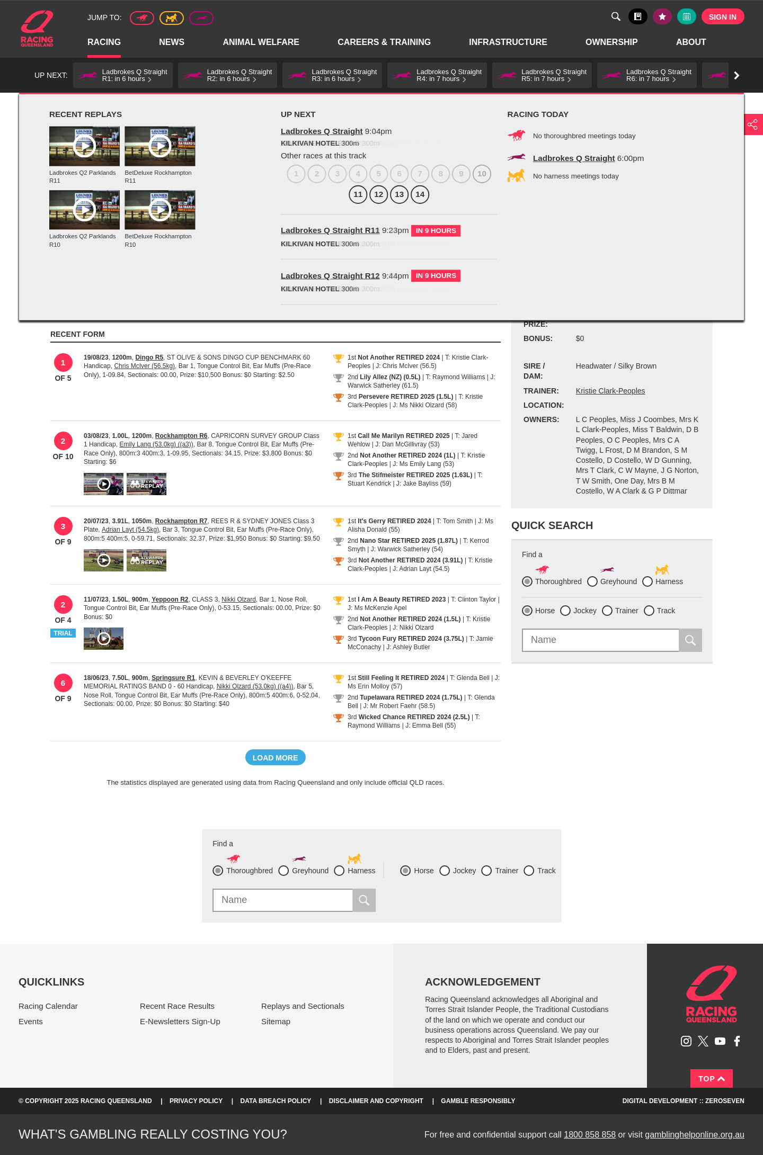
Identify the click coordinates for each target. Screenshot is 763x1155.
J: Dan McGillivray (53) (407, 444)
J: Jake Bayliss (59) (423, 483)
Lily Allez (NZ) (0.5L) (390, 377)
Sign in (723, 17)
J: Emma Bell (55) (430, 725)
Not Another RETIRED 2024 (399, 357)
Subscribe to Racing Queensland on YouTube (720, 1041)
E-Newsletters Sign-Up (180, 1021)
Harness (172, 18)
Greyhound (201, 18)
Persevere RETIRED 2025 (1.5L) (406, 396)
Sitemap (275, 1021)
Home (37, 28)
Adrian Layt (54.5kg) (130, 529)
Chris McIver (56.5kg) (144, 366)
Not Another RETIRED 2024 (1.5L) (410, 619)
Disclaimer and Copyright (376, 1101)
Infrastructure (508, 42)
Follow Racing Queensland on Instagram (686, 1041)
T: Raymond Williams (455, 377)
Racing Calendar (48, 1005)
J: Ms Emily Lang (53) (423, 464)
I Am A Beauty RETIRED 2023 (402, 599)
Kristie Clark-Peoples (610, 391)
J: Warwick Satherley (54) (407, 549)
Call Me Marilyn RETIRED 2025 (403, 436)
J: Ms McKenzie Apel (377, 608)
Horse (545, 610)
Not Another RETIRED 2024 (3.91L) (411, 560)
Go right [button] (737, 75)
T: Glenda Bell (470, 678)
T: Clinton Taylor (473, 599)
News (172, 42)
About (692, 42)
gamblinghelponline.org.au (694, 1134)
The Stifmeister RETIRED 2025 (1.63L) (416, 475)
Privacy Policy (196, 1101)
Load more (275, 758)
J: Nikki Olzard (413, 627)
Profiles (90, 104)
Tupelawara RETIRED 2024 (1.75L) (411, 697)
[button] (123, 75)
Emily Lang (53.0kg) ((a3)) (156, 444)
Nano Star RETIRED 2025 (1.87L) (409, 540)
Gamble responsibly (478, 1101)
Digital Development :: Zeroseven (683, 1101)
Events (31, 1021)
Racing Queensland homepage (711, 994)
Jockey (585, 610)
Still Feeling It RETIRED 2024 (401, 678)
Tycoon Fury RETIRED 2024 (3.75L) (411, 638)
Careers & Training (384, 42)
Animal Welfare (261, 42)
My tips (662, 16)
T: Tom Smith (454, 521)
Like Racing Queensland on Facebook (737, 1041)
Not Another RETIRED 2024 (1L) (407, 455)
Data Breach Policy (276, 1101)
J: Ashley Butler (408, 647)
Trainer (626, 610)
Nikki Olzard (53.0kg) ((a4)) (255, 686)
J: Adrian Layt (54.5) (421, 568)
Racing (104, 42)
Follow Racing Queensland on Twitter (703, 1041)
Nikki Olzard (238, 599)
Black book (638, 16)
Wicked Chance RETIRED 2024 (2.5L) (414, 717)
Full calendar (686, 16)
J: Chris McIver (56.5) (406, 366)
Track (666, 610)
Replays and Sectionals (302, 1005)
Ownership (612, 42)
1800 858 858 (590, 1134)
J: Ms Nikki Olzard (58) (425, 405)
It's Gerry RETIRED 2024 (394, 521)
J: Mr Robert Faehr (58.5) (399, 706)
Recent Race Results (177, 1005)
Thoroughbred (142, 18)
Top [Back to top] (711, 1079)
